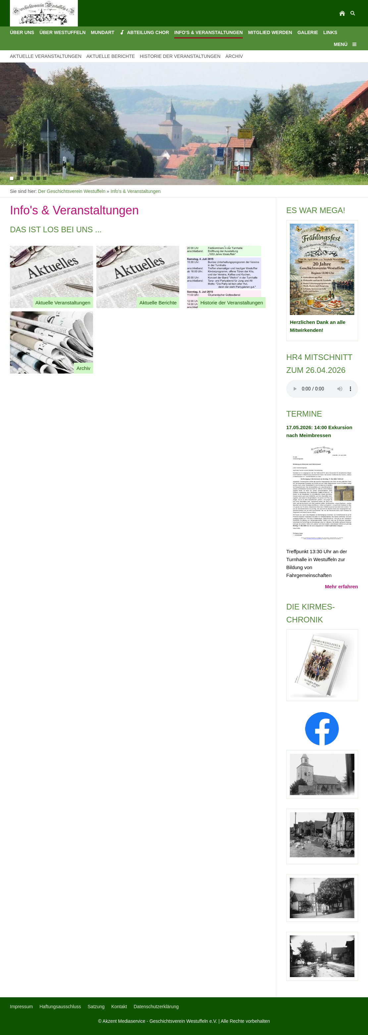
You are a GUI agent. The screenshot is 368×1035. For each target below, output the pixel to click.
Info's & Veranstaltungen (136, 191)
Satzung (96, 1006)
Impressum (21, 1006)
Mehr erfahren (341, 586)
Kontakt (119, 1006)
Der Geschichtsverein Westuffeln (71, 191)
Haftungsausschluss (60, 1006)
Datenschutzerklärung (156, 1006)
